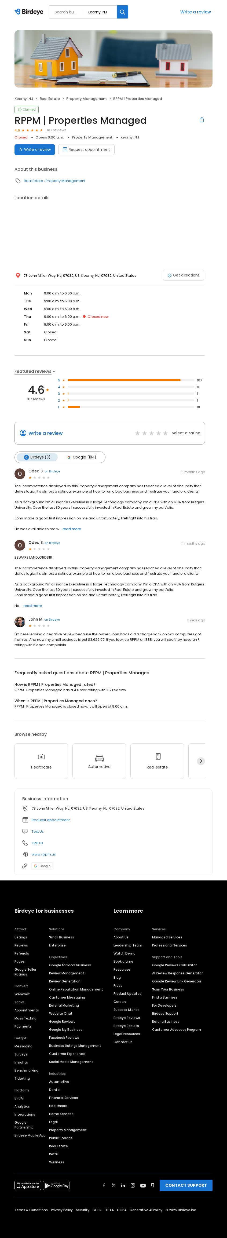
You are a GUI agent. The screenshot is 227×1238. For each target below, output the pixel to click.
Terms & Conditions (31, 1209)
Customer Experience (67, 1053)
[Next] (201, 761)
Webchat (22, 994)
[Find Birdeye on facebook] (104, 1185)
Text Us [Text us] (38, 831)
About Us (121, 937)
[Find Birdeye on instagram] (133, 1185)
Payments (23, 1026)
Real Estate (50, 98)
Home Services (61, 1113)
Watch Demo (125, 953)
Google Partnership (24, 1124)
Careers (120, 1001)
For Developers (164, 1005)
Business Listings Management (75, 1045)
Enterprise (57, 945)
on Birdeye (52, 471)
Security (82, 1209)
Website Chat (60, 1013)
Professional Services (169, 945)
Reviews (21, 945)
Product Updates (127, 993)
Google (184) (81, 457)
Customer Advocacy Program (176, 1029)
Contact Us (123, 1041)
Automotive (59, 1081)
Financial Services (63, 1097)
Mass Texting (25, 1018)
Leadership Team (128, 945)
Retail (53, 1154)
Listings (20, 937)
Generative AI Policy (146, 1209)
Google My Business (65, 1029)
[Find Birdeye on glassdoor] (152, 1185)
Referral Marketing (64, 1005)
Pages (19, 961)
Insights (21, 1062)
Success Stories (127, 1009)
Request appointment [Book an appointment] (86, 149)
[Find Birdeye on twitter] (114, 1185)
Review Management (66, 973)
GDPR (97, 1209)
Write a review (195, 12)
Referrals (21, 953)
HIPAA (109, 1209)
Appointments (26, 1010)
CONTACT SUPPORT (186, 1185)
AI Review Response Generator (177, 973)
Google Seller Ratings (25, 971)
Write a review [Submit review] (35, 149)
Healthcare (58, 1105)
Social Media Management (71, 1061)
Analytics (22, 1106)
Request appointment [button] (51, 819)
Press (118, 985)
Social (19, 1002)
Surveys (20, 1054)
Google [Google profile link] (42, 866)
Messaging (23, 1046)
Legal (53, 1121)
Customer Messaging (67, 997)
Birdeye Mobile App (30, 1135)
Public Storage (61, 1137)
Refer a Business (166, 1021)
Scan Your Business (168, 989)
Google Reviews (62, 1021)
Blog (117, 977)
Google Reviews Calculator (174, 965)
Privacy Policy (62, 1209)
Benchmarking (26, 1070)
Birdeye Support (165, 1013)
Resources (122, 969)
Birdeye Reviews (127, 1017)
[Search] (122, 12)
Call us (37, 842)
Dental (54, 1089)
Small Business (61, 937)
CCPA (121, 1209)
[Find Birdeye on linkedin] (123, 1185)
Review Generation (64, 981)
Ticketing (22, 1078)
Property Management (86, 98)
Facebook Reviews (64, 1037)
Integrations (24, 1114)
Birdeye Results (126, 1025)
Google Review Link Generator (176, 981)
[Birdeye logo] (29, 12)
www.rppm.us (44, 854)
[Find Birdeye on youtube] (143, 1185)
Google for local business (70, 965)
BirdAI (19, 1098)
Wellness (56, 1162)
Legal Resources (127, 1033)
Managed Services (167, 937)
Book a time (123, 961)
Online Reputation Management (76, 989)
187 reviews (57, 130)
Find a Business (165, 997)
